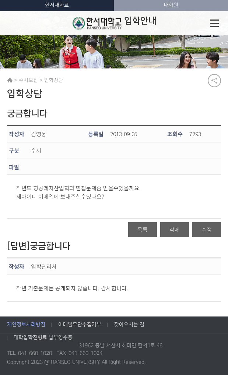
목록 (142, 229)
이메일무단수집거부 (79, 325)
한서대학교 (57, 5)
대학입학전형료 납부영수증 (43, 338)
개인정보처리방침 (26, 325)
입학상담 (53, 80)
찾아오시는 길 (129, 325)
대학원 (171, 5)
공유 (214, 80)
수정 (206, 229)
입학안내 (114, 23)
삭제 (174, 229)
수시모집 (28, 80)
